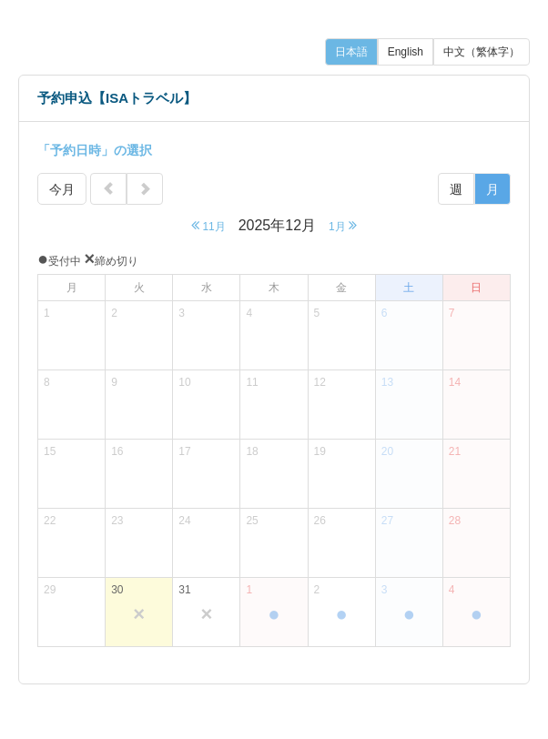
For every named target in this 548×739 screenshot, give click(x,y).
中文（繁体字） (481, 52)
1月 (343, 225)
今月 (62, 189)
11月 (208, 225)
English (405, 52)
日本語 (351, 52)
